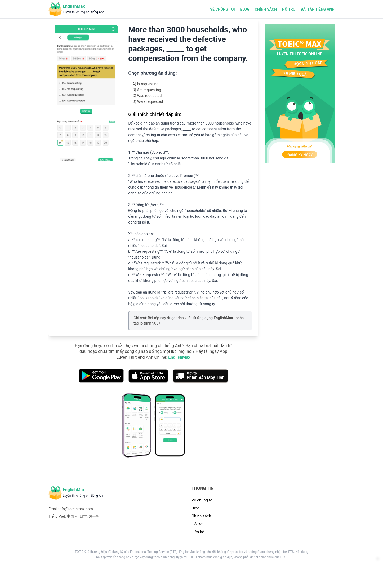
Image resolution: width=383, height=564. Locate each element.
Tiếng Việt (56, 518)
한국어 (94, 518)
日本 (83, 518)
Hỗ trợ (288, 9)
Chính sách (266, 9)
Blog (244, 9)
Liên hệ (198, 533)
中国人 (72, 518)
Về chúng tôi (222, 9)
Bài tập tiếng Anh (318, 9)
